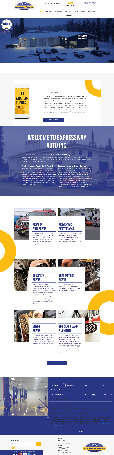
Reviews (83, 11)
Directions (69, 15)
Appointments (58, 11)
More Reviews (53, 119)
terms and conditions (103, 423)
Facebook (11, 448)
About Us (48, 11)
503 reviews (47, 3)
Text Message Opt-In (58, 400)
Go (38, 444)
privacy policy (57, 425)
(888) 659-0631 (63, 448)
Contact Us (91, 11)
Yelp (14, 448)
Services (67, 11)
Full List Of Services (57, 363)
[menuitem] (41, 11)
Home (41, 11)
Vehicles (75, 11)
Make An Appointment (90, 3)
